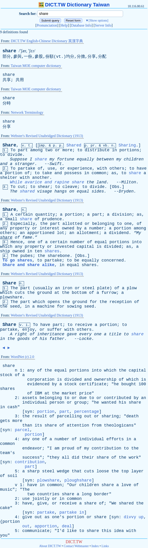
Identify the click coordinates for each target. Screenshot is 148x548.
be (76, 260)
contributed (117, 398)
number (96, 228)
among (36, 150)
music (6, 489)
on (71, 191)
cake (5, 508)
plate (103, 288)
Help (64, 25)
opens (54, 302)
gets (5, 421)
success (31, 457)
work (134, 457)
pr (93, 146)
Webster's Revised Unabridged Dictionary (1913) (47, 136)
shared (27, 191)
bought (128, 384)
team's (7, 453)
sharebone (59, 255)
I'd (60, 531)
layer (137, 471)
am (57, 448)
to (79, 150)
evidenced (38, 384)
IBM (38, 393)
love (126, 485)
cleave (70, 187)
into (137, 242)
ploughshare (78, 480)
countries (48, 494)
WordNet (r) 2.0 (22, 357)
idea (119, 531)
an (22, 233)
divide (14, 154)
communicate (35, 531)
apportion (46, 526)
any (3, 228)
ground (44, 292)
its (38, 425)
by (79, 228)
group (80, 402)
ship (5, 251)
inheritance (50, 334)
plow (132, 288)
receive (83, 324)
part (23, 150)
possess (73, 173)
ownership (105, 379)
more (67, 150)
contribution (106, 448)
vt (58, 56)
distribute (97, 150)
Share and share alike (29, 265)
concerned (112, 260)
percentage (86, 411)
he (116, 384)
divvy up (133, 517)
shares (52, 251)
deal (67, 526)
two (48, 150)
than (27, 425)
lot (60, 233)
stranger (25, 164)
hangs (61, 191)
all (65, 457)
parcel (22, 430)
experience (79, 168)
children (133, 159)
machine (46, 306)
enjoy (28, 329)
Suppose (18, 159)
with (102, 168)
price (85, 393)
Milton (128, 182)
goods (23, 338)
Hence (17, 242)
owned (68, 228)
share (9, 51)
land (101, 182)
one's (58, 517)
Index (95, 546)
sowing (74, 306)
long (87, 494)
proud (68, 448)
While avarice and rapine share (47, 182)
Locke (85, 338)
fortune (65, 159)
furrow (108, 292)
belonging (103, 223)
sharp (33, 471)
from (96, 425)
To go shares (17, 260)
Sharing (127, 145)
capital (85, 246)
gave (72, 334)
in (114, 150)
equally (85, 159)
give (42, 503)
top (125, 471)
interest (49, 228)
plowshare (11, 297)
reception (121, 302)
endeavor (32, 448)
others (117, 168)
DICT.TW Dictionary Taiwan (74, 5)
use (51, 168)
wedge (63, 471)
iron (67, 288)
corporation (41, 379)
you (3, 535)
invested (64, 246)
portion (13, 173)
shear (44, 187)
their (88, 457)
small (11, 219)
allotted (72, 223)
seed (15, 306)
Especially (23, 223)
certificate (93, 384)
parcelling (69, 416)
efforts (115, 439)
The (13, 191)
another (40, 177)
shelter (8, 177)
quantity (45, 214)
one (128, 223)
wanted (108, 402)
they (54, 457)
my (52, 159)
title (115, 334)
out (87, 416)
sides (98, 191)
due (83, 398)
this (106, 531)
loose (102, 471)
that (77, 471)
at (57, 292)
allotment (88, 233)
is (98, 246)
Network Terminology (27, 112)
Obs (115, 187)
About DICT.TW (50, 546)
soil (12, 476)
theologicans (119, 425)
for (93, 302)
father (56, 338)
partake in (71, 512)
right (21, 334)
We (113, 503)
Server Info (103, 25)
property (20, 228)
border (101, 494)
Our (73, 485)
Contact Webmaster (76, 546)
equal (83, 191)
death (132, 416)
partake (26, 168)
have (142, 168)
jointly (40, 498)
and (3, 164)
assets (29, 398)
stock (6, 375)
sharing (110, 416)
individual (34, 402)
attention (78, 425)
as (113, 173)
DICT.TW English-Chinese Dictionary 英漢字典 (47, 41)
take (47, 173)
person (56, 402)
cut (21, 187)
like (72, 531)
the (90, 182)
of (40, 168)
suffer (54, 329)
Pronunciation (47, 25)
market (69, 393)
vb (105, 146)
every (85, 334)
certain (24, 214)
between (105, 159)
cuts (20, 292)
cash (12, 407)
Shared (73, 145)
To (13, 150)
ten (38, 251)
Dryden (126, 191)
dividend (119, 233)
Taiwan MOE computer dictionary (36, 66)
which (6, 246)
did (75, 457)
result (39, 416)
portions (129, 150)
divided (112, 246)
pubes (26, 255)
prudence (52, 219)
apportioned (41, 233)
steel (88, 288)
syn (28, 411)
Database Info (81, 25)
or (57, 150)
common (99, 173)
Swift (55, 164)
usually (44, 288)
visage (44, 191)
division (122, 214)
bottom (79, 292)
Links (105, 546)
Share (9, 145)
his (43, 338)
